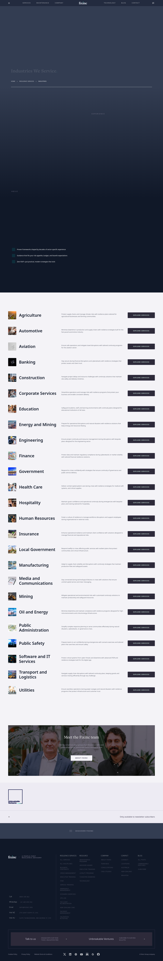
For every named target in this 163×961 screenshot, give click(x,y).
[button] (81, 817)
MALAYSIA (124, 875)
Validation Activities (64, 917)
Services (27, 3)
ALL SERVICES (65, 860)
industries (42, 81)
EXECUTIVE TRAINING (87, 869)
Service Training (67, 885)
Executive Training (68, 877)
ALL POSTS (142, 860)
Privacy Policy (26, 954)
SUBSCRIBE (142, 869)
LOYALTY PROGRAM (87, 873)
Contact (136, 3)
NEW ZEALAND (126, 871)
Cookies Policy (12, 954)
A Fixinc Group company (147, 954)
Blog (123, 3)
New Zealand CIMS (67, 907)
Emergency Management (65, 889)
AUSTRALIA (125, 868)
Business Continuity (64, 868)
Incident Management (65, 912)
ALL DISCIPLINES (66, 864)
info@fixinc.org (26, 907)
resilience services (26, 81)
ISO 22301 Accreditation (66, 903)
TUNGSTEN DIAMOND (87, 877)
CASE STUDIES (106, 871)
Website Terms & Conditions (43, 954)
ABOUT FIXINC (106, 860)
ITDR (62, 881)
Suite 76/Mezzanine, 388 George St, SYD (35, 918)
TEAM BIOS (105, 864)
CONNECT (124, 860)
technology (110, 3)
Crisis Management (68, 873)
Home (13, 81)
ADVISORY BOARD (86, 865)
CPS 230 (63, 898)
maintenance (42, 3)
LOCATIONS (125, 864)
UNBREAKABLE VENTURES (143, 864)
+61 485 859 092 (26, 902)
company (59, 3)
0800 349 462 (24, 897)
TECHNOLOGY (85, 881)
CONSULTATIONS (107, 868)
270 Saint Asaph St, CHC (28, 913)
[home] (83, 3)
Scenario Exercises (68, 894)
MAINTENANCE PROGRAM (85, 860)
